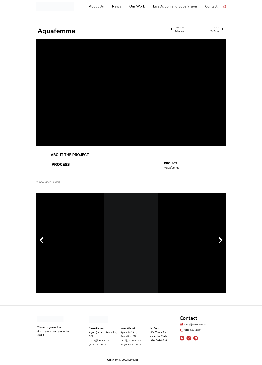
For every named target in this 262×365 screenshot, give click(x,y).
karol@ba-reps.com (130, 340)
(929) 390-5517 (97, 344)
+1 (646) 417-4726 (130, 344)
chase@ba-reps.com (99, 340)
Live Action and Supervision (175, 6)
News (116, 6)
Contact (211, 6)
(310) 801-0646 (158, 340)
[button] (41, 240)
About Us (96, 6)
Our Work (137, 6)
